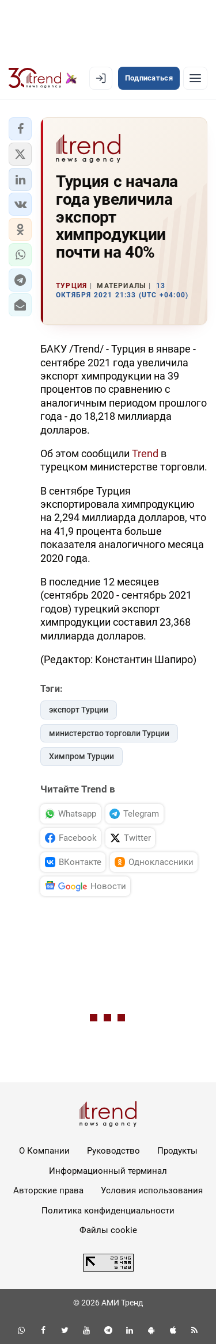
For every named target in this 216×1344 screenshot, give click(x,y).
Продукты (177, 1151)
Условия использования (152, 1190)
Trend (146, 453)
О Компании (44, 1151)
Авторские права (48, 1190)
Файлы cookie (108, 1230)
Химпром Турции (81, 756)
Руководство (113, 1151)
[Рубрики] (195, 78)
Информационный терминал (108, 1171)
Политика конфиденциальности (108, 1210)
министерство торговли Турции (109, 733)
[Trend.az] (43, 78)
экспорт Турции (78, 709)
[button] (20, 129)
